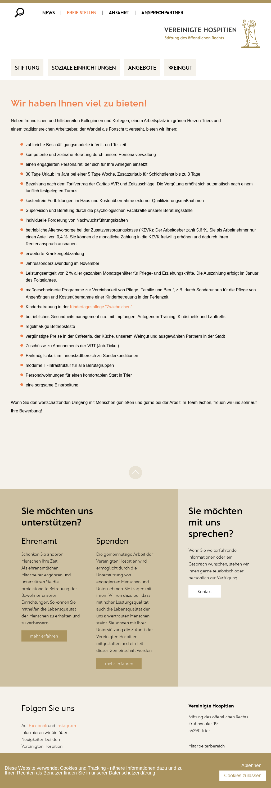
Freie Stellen (82, 12)
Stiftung (27, 67)
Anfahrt (119, 12)
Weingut (180, 67)
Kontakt (205, 591)
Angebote (142, 67)
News (48, 12)
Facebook (38, 725)
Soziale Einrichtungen (84, 67)
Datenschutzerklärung (132, 773)
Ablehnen (251, 765)
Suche (19, 12)
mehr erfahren (44, 636)
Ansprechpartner (162, 12)
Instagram (66, 725)
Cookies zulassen (242, 775)
